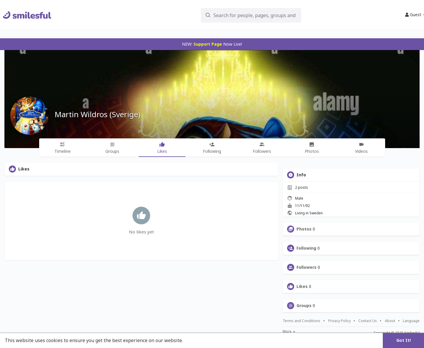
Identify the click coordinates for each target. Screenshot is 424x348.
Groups (304, 305)
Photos (304, 229)
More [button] (289, 331)
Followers (307, 267)
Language (411, 320)
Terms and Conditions (301, 321)
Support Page (207, 44)
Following (306, 248)
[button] (235, 15)
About (390, 321)
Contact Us (367, 321)
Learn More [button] (198, 340)
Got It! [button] (403, 340)
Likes (302, 286)
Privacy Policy (339, 321)
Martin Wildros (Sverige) (97, 114)
